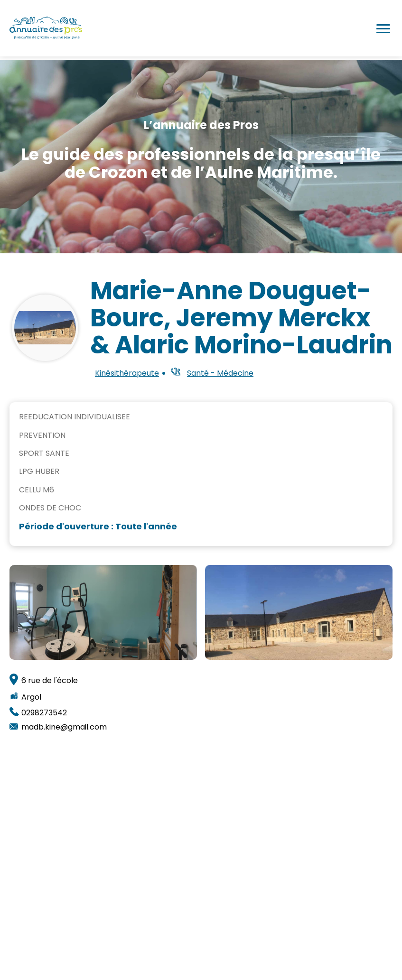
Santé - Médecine (220, 373)
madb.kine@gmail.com (64, 726)
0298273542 (44, 711)
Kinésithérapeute (127, 373)
